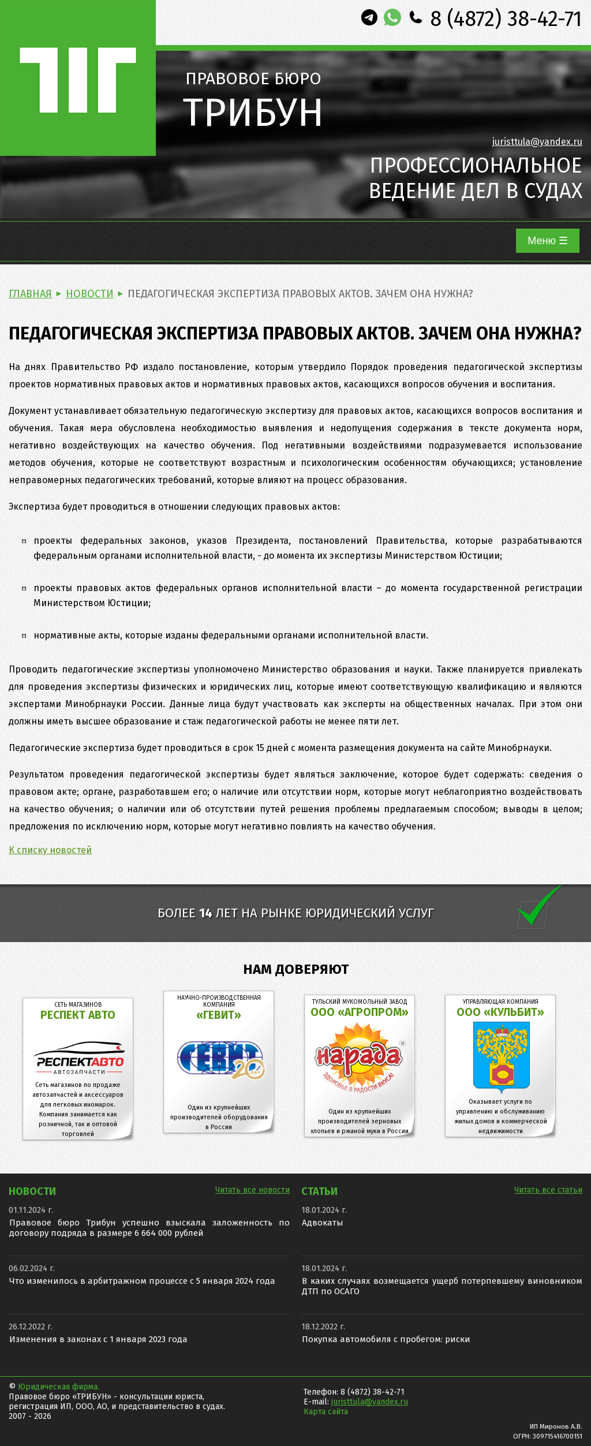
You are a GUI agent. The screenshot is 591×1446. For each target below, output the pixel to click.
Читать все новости (252, 1190)
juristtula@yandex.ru (537, 141)
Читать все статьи (548, 1190)
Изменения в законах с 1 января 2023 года (98, 1339)
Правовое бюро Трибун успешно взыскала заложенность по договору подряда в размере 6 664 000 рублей (149, 1227)
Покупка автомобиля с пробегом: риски (386, 1339)
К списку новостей (50, 850)
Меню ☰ (548, 240)
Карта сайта (326, 1412)
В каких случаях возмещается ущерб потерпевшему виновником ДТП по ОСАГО (442, 1286)
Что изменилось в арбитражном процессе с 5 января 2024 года (142, 1281)
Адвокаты (322, 1222)
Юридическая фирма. (58, 1387)
